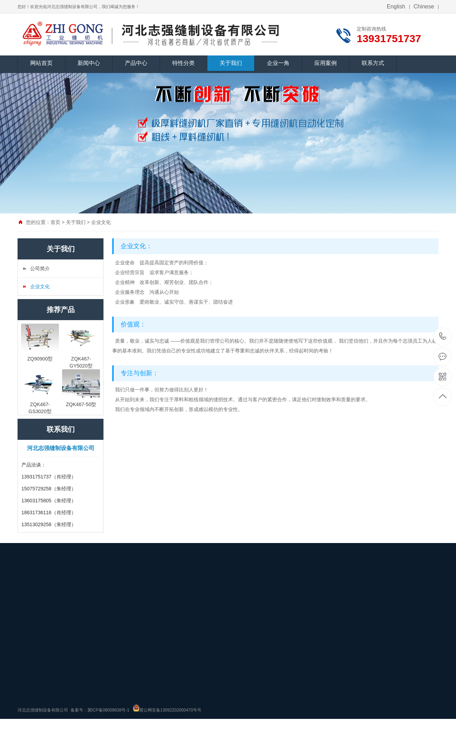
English (396, 6)
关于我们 (231, 63)
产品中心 (136, 63)
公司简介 (40, 268)
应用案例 (325, 63)
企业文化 (101, 222)
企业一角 (278, 63)
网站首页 (41, 63)
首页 (55, 222)
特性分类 (183, 63)
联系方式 (373, 63)
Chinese (424, 6)
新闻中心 (89, 63)
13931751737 (443, 336)
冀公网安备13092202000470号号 (170, 710)
